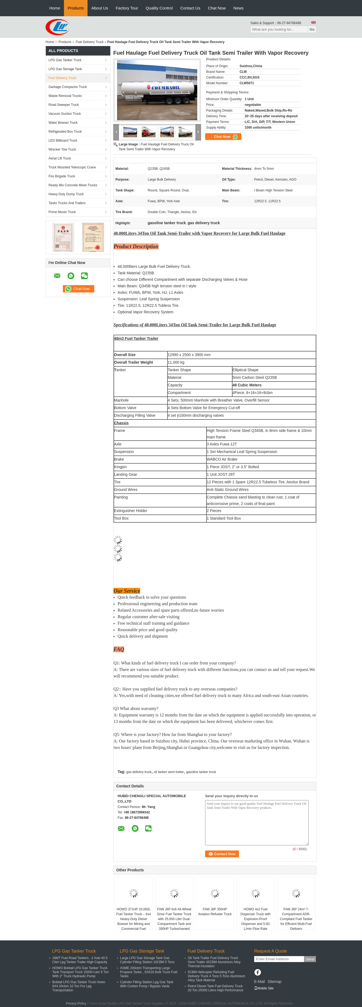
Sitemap (274, 981)
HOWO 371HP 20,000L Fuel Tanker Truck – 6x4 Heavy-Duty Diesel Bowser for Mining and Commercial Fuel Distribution (133, 921)
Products (76, 8)
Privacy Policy (76, 1003)
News (238, 8)
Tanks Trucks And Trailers (67, 203)
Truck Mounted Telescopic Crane (72, 167)
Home (54, 8)
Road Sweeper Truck (64, 105)
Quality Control (159, 8)
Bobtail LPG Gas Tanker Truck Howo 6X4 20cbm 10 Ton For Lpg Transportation (78, 986)
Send (310, 959)
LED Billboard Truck (63, 140)
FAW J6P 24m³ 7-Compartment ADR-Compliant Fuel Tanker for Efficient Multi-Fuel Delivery (296, 919)
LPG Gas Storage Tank (65, 69)
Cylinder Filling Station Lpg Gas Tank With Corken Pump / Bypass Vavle (146, 984)
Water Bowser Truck (63, 123)
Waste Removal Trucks (65, 96)
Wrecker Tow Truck (62, 149)
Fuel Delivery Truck (90, 42)
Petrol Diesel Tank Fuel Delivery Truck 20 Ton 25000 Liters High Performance (215, 988)
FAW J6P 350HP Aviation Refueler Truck (215, 911)
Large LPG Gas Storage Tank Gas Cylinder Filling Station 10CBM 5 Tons (147, 960)
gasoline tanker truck (201, 772)
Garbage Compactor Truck (68, 87)
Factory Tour (127, 8)
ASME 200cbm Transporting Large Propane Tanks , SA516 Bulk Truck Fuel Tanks (148, 972)
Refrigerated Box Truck (65, 131)
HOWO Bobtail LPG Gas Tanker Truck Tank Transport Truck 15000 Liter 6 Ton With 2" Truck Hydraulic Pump (80, 972)
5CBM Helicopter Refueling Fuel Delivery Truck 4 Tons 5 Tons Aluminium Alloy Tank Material (216, 976)
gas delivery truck (138, 772)
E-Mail (259, 981)
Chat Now (217, 8)
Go (312, 29)
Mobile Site (263, 988)
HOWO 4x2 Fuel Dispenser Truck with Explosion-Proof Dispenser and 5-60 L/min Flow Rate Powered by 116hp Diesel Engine (255, 923)
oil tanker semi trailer (169, 772)
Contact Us (190, 8)
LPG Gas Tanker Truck (65, 60)
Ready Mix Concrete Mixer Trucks (73, 185)
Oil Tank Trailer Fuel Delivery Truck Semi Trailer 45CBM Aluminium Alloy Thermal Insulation (214, 962)
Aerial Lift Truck (60, 158)
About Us (99, 8)
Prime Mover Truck (62, 212)
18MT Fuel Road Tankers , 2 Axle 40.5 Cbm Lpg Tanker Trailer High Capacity (80, 960)
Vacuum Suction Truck (65, 114)
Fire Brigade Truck (62, 176)
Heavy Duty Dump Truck (66, 194)
